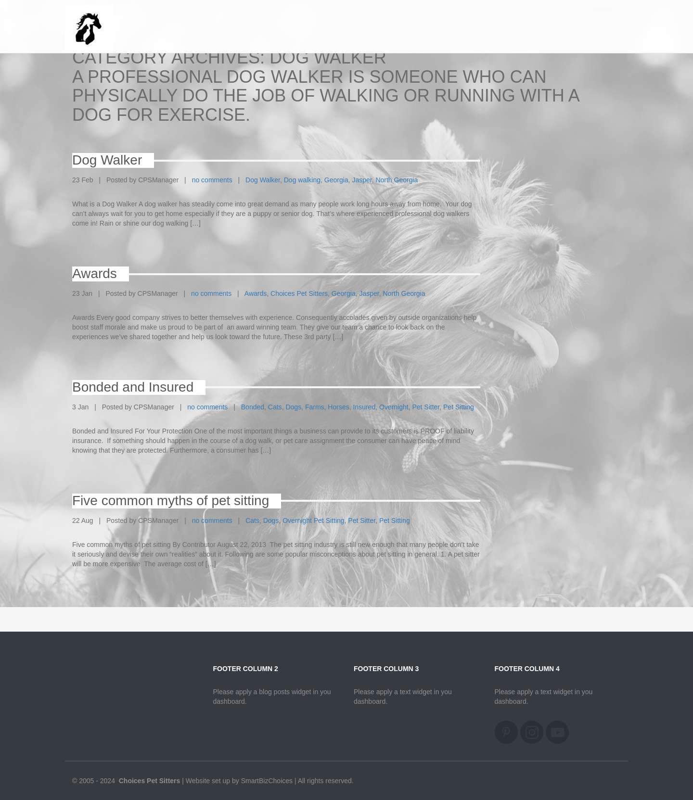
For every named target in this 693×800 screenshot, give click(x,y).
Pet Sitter (425, 407)
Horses (338, 407)
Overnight (394, 407)
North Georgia (396, 180)
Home (601, 19)
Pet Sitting (458, 407)
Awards (255, 293)
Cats (275, 407)
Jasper (362, 180)
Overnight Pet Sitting (313, 520)
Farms (314, 407)
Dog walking (302, 180)
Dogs (293, 407)
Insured (364, 407)
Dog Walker (262, 180)
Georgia (336, 180)
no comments (212, 180)
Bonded (252, 407)
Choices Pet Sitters (299, 293)
